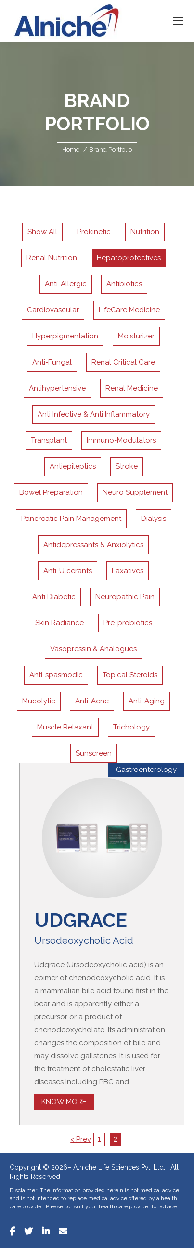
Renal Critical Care (123, 362)
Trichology (131, 727)
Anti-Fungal (52, 362)
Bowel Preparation (51, 492)
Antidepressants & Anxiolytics (93, 544)
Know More (64, 1101)
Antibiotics (124, 284)
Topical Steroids (130, 675)
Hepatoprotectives (129, 257)
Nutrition (144, 231)
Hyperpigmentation (65, 336)
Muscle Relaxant (65, 727)
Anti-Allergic (66, 284)
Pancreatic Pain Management (71, 518)
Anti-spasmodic (56, 675)
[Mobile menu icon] (178, 20)
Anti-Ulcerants (67, 570)
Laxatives (127, 570)
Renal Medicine (131, 388)
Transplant (49, 440)
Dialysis (153, 518)
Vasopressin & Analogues (93, 649)
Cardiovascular (53, 310)
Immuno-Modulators (121, 440)
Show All (42, 231)
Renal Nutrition (51, 257)
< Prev (80, 1139)
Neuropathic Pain (125, 596)
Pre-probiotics (127, 622)
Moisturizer (136, 336)
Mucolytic (38, 701)
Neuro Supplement (135, 492)
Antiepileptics (73, 466)
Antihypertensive (57, 388)
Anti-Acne (92, 701)
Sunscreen (94, 753)
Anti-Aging (147, 701)
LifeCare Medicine (129, 310)
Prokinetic (94, 231)
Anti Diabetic (54, 596)
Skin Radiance (59, 622)
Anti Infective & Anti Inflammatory (94, 414)
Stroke (127, 466)
